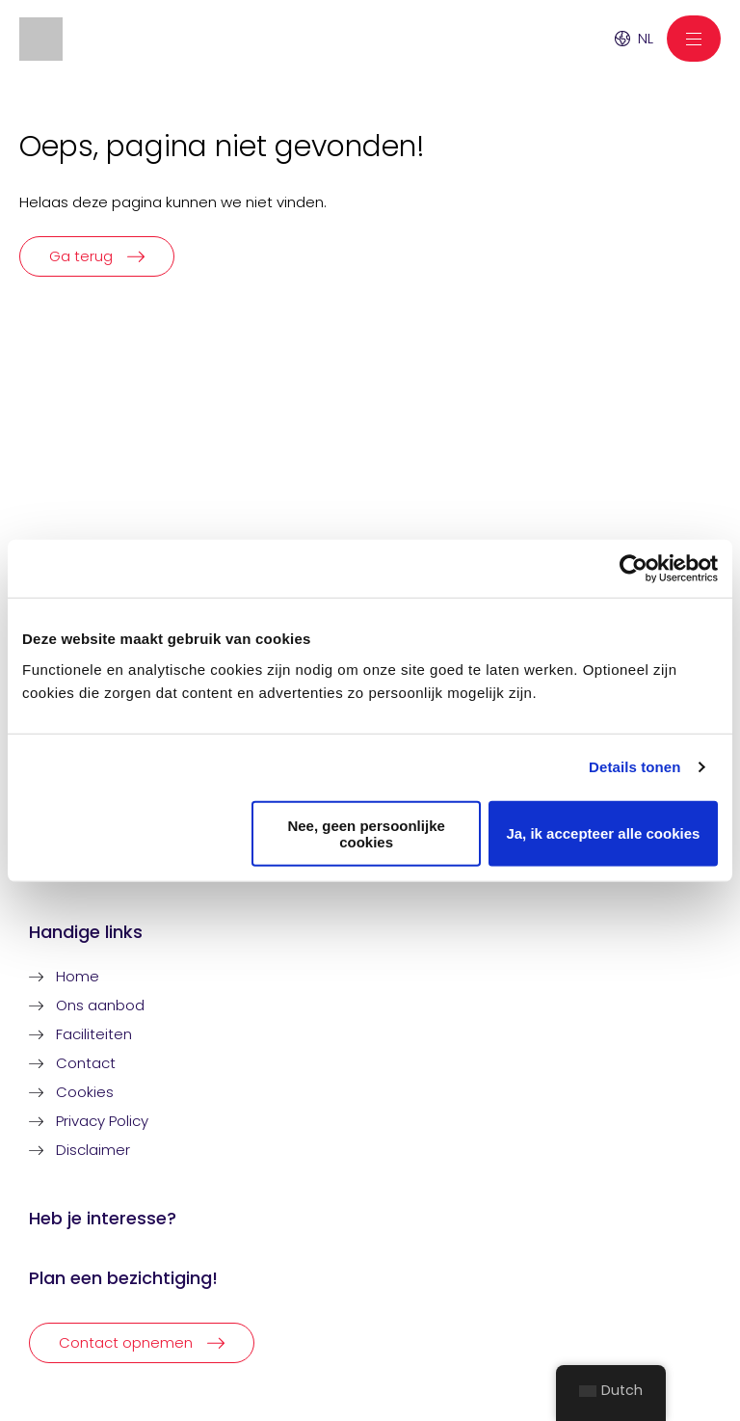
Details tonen (634, 767)
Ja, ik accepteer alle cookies (603, 833)
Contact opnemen (126, 1342)
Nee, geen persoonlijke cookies (365, 833)
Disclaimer (93, 1149)
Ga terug (81, 256)
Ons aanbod (100, 1005)
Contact (86, 1063)
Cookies (85, 1092)
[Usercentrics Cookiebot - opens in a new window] (633, 568)
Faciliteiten (94, 1034)
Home (77, 976)
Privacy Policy (102, 1121)
